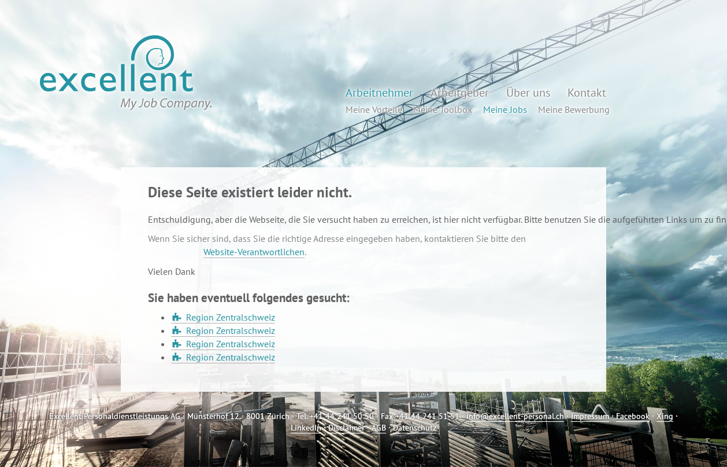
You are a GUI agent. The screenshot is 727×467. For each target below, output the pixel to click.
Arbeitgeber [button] (460, 92)
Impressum (590, 416)
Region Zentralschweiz (230, 317)
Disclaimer (346, 427)
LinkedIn (306, 427)
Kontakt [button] (586, 92)
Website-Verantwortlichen (254, 252)
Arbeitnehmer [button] (379, 92)
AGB (379, 427)
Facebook (633, 416)
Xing (664, 416)
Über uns (528, 92)
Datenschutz (414, 427)
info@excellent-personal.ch (515, 416)
